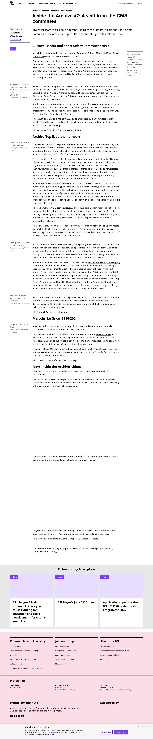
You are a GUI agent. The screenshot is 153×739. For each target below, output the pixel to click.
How (47, 110)
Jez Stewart (15, 32)
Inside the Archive (58, 10)
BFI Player (14, 685)
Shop (139, 3)
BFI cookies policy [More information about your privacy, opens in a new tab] (48, 734)
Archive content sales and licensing (24, 650)
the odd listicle (75, 144)
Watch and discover (26, 3)
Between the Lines (101, 225)
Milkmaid (46, 183)
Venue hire (14, 655)
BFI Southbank (61, 685)
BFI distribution (16, 646)
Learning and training (46, 3)
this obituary (57, 355)
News (69, 10)
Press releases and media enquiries (114, 650)
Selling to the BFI (16, 664)
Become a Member (126, 3)
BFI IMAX (104, 685)
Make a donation (62, 664)
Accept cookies (121, 732)
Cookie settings (106, 732)
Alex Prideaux (15, 39)
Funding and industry (67, 3)
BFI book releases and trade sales (23, 659)
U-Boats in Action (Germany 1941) (55, 244)
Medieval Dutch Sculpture (58, 207)
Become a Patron (62, 646)
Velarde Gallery (103, 334)
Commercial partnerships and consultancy (27, 668)
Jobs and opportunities (109, 655)
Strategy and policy (108, 646)
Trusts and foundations (64, 659)
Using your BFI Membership (66, 650)
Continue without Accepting (143, 727)
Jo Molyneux (17, 29)
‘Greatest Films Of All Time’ (68, 147)
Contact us (104, 659)
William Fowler (16, 36)
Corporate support (62, 655)
